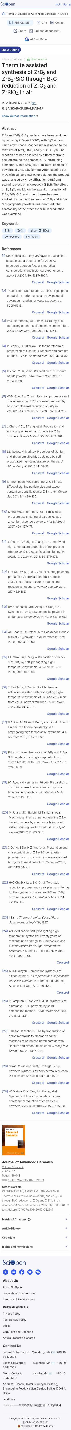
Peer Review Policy (14, 1319)
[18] (4, 752)
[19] (4, 782)
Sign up (67, 4)
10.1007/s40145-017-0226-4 (26, 1180)
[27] (5, 1031)
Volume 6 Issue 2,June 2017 (13, 1169)
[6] (4, 396)
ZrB (7, 231)
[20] (5, 812)
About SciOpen (12, 1287)
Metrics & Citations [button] (35, 1219)
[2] (4, 291)
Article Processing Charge (19, 1337)
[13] (4, 607)
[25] (5, 971)
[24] (5, 931)
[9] (4, 481)
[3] (4, 321)
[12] (4, 572)
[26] (5, 1001)
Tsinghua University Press (19, 1299)
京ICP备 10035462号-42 (35, 1422)
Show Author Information (20, 115)
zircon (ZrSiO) (39, 231)
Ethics (6, 1325)
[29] (5, 1091)
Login (58, 4)
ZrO (20, 231)
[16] (4, 687)
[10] (4, 512)
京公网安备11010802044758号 (35, 1426)
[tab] (35, 1219)
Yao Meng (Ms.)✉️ (43, 1352)
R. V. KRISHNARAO (15, 103)
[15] (4, 657)
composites (12, 236)
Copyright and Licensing (18, 1331)
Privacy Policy (11, 1313)
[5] (4, 371)
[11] (4, 542)
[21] (4, 847)
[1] (3, 256)
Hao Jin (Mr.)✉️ (42, 1373)
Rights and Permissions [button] (35, 1246)
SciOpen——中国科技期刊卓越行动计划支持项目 (32, 1405)
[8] (4, 451)
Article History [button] (35, 1228)
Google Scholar (58, 282)
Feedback (9, 1399)
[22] (5, 882)
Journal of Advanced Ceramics (37, 13)
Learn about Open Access (19, 1293)
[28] (5, 1066)
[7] (4, 426)
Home (10, 13)
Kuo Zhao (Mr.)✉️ (44, 1362)
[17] (4, 722)
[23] (5, 917)
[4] (4, 346)
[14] (4, 632)
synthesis (32, 236)
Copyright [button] (35, 1237)
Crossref (38, 282)
